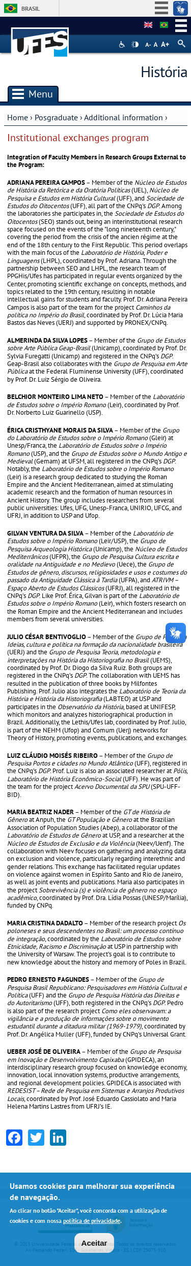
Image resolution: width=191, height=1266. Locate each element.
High (135, 44)
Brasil (30, 8)
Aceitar (94, 1244)
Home (17, 117)
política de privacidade (91, 1221)
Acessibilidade (123, 44)
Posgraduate (56, 117)
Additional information (123, 117)
